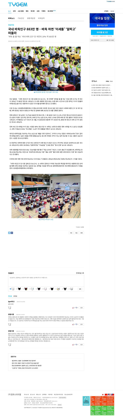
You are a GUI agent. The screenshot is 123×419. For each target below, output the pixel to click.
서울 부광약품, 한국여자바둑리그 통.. (102, 95)
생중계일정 (31, 18)
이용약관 (50, 394)
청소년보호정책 (68, 394)
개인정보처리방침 (58, 394)
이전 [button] (71, 233)
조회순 (107, 81)
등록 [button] (80, 289)
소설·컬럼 (21, 11)
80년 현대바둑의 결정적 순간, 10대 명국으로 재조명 (26, 366)
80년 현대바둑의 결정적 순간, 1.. (101, 88)
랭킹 (27, 11)
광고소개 (32, 394)
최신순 (10, 296)
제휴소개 (38, 394)
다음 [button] (76, 233)
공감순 (15, 296)
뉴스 (9, 11)
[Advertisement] (46, 251)
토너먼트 (50, 11)
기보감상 (21, 18)
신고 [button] (81, 307)
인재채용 (44, 394)
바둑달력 (41, 18)
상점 (38, 11)
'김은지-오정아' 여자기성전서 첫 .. (101, 90)
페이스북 (102, 59)
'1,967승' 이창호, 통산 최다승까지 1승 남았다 (25, 368)
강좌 (14, 11)
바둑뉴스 (11, 18)
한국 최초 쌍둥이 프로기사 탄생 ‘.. (101, 85)
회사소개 (26, 394)
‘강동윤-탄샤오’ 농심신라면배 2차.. (101, 93)
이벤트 (44, 11)
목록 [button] (81, 233)
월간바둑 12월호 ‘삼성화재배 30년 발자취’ (24, 361)
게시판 (33, 11)
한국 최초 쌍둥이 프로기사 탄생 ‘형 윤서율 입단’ (25, 363)
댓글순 (111, 81)
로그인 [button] (112, 11)
